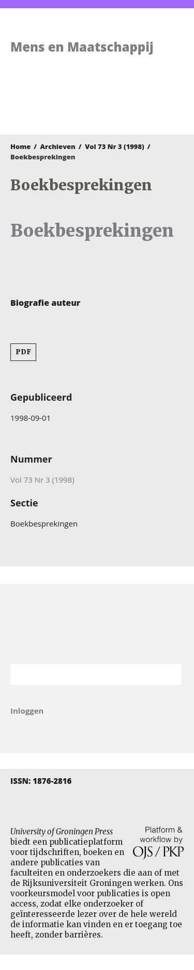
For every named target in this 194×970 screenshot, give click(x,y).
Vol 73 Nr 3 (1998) (114, 146)
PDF (23, 352)
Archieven (58, 146)
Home (20, 146)
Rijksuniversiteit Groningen (97, 624)
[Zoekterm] (82, 674)
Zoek (168, 674)
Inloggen (26, 710)
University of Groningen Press (91, 106)
